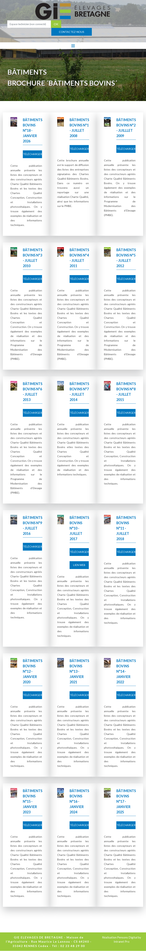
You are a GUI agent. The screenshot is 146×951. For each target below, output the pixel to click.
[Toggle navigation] (73, 45)
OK (56, 24)
